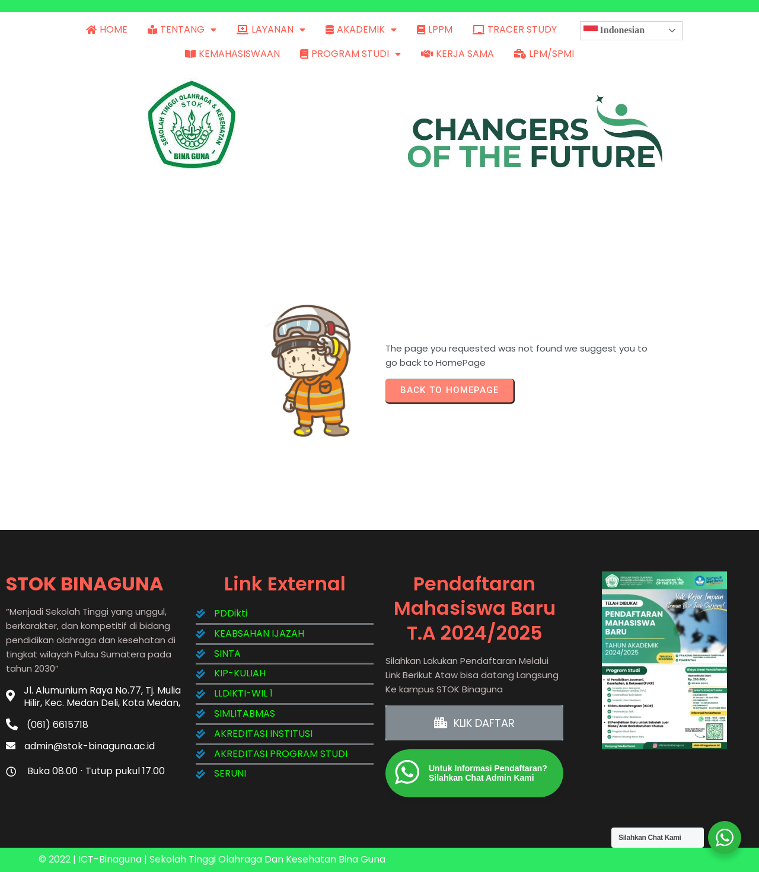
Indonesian (614, 31)
